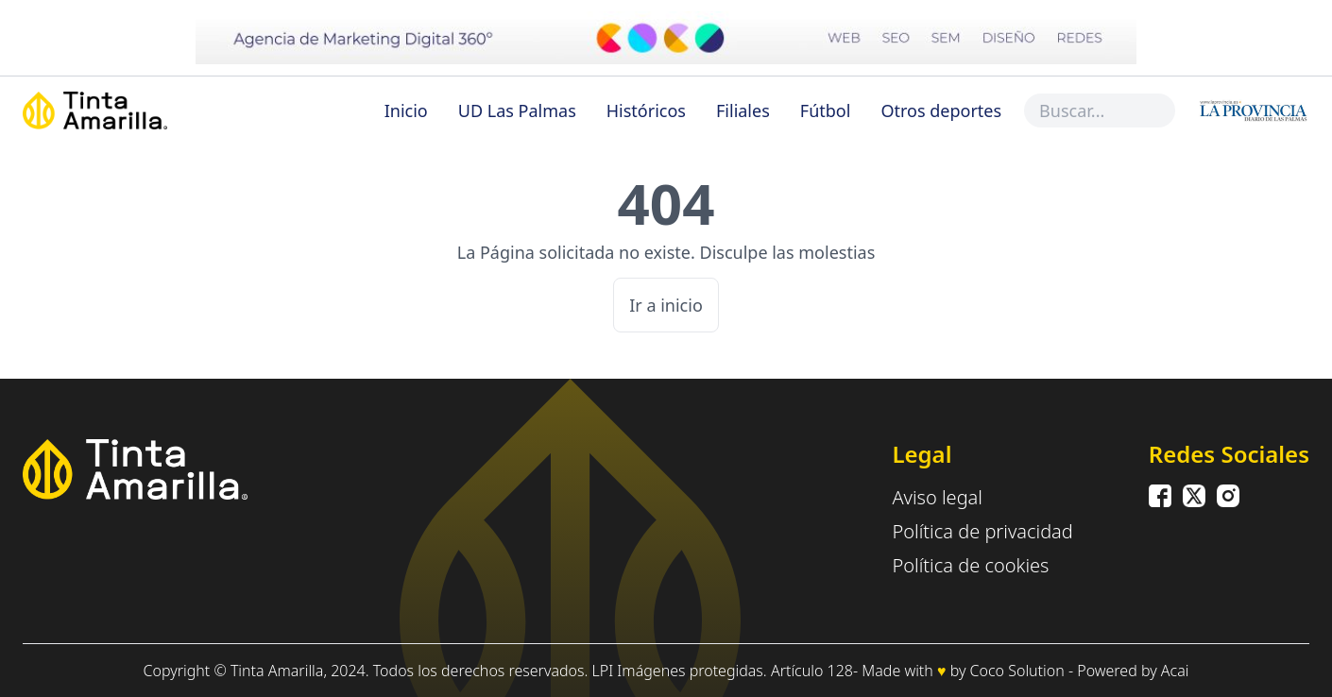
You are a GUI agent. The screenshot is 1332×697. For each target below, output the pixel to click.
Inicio (406, 110)
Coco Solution (1017, 670)
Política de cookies (970, 565)
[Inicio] (138, 110)
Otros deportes (940, 110)
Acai (1175, 670)
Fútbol (825, 110)
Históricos (646, 110)
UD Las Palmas (517, 110)
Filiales (743, 110)
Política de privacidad (982, 531)
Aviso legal (937, 497)
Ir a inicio (666, 305)
